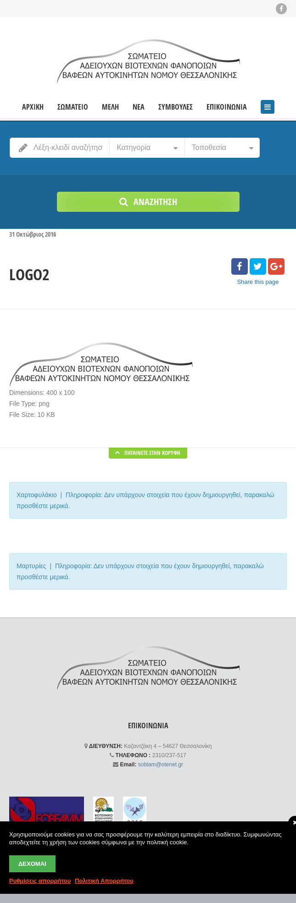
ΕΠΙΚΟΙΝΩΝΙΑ (227, 107)
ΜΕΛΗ (110, 107)
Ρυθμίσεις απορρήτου (40, 880)
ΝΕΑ (139, 107)
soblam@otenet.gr (160, 764)
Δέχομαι (32, 863)
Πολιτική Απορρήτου (104, 880)
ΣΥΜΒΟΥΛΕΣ (175, 107)
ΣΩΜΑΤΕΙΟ (72, 107)
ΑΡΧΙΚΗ (33, 107)
